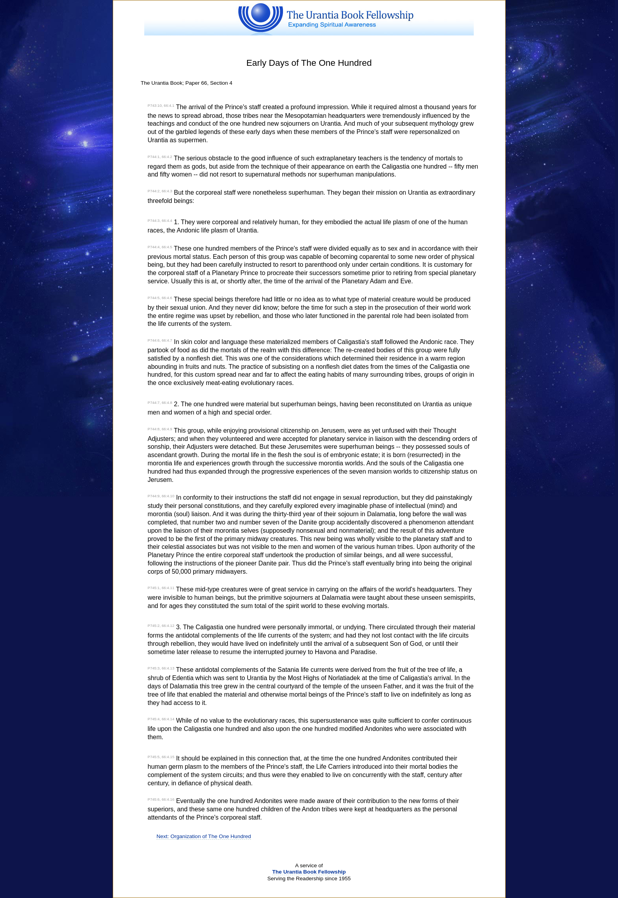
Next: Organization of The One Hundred (203, 836)
